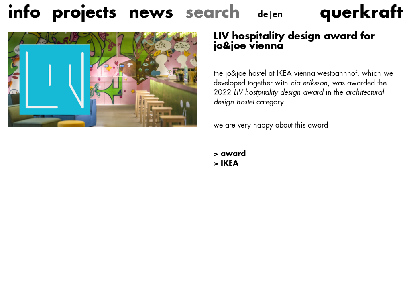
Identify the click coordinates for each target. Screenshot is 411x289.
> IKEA (226, 163)
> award (230, 154)
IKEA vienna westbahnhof (317, 73)
